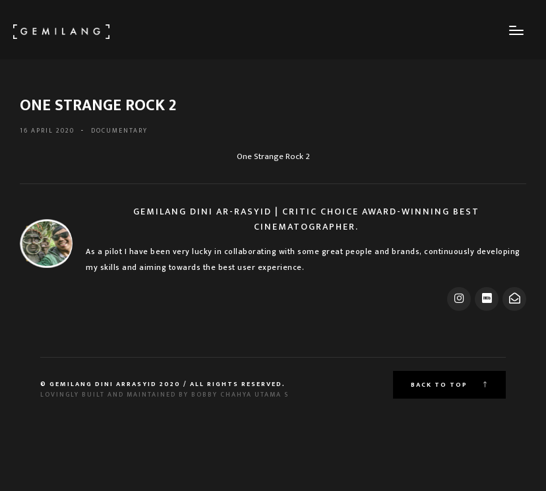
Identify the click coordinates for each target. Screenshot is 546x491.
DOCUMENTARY (119, 130)
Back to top (449, 384)
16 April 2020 (47, 130)
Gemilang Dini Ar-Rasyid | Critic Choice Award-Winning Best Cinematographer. (306, 219)
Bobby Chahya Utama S (240, 394)
